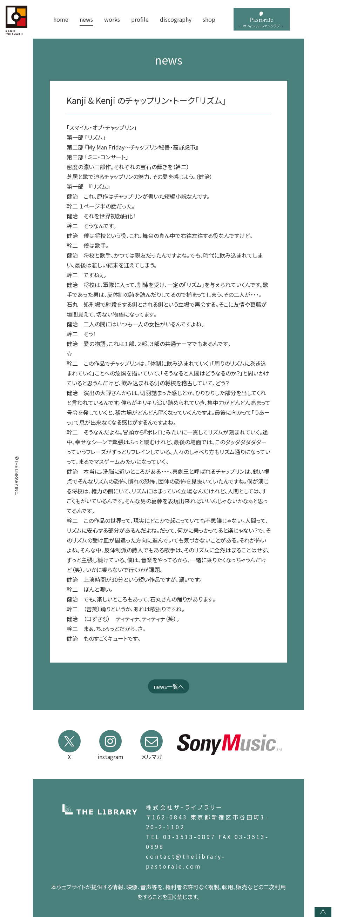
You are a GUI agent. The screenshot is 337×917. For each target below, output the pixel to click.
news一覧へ (169, 686)
